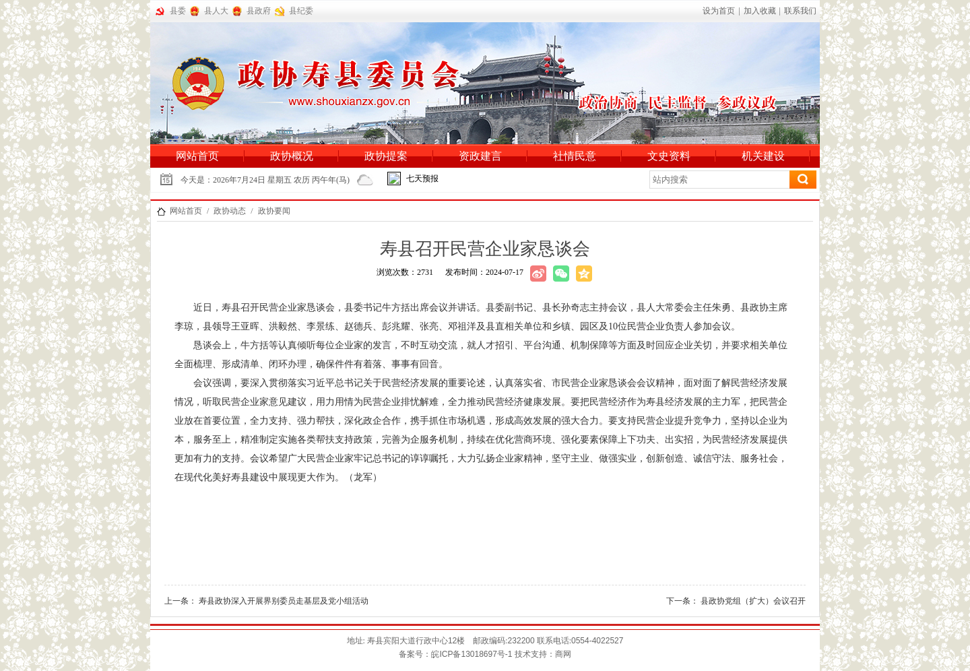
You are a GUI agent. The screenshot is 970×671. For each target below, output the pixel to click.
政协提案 (386, 156)
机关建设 (763, 156)
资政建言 (480, 156)
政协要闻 (274, 211)
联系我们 (800, 10)
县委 (178, 10)
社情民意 (574, 156)
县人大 (216, 10)
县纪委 (301, 10)
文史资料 (668, 156)
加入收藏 (760, 10)
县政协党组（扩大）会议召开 (753, 601)
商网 (563, 654)
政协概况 (291, 156)
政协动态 (230, 211)
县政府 (259, 10)
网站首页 (197, 156)
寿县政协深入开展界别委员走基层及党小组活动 (283, 601)
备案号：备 (455, 654)
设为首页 (719, 10)
